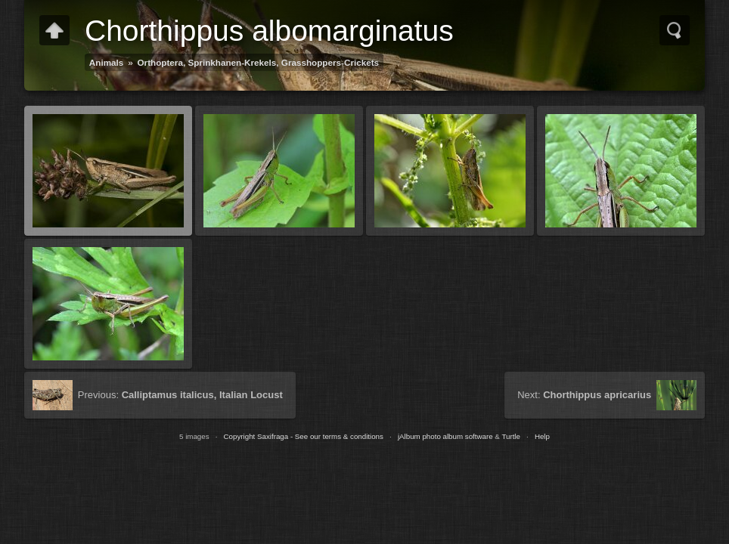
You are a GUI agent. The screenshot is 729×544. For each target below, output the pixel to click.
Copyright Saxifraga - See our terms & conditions (303, 436)
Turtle (510, 436)
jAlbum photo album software (445, 436)
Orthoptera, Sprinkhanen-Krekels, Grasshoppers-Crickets (259, 62)
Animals (106, 62)
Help (542, 436)
